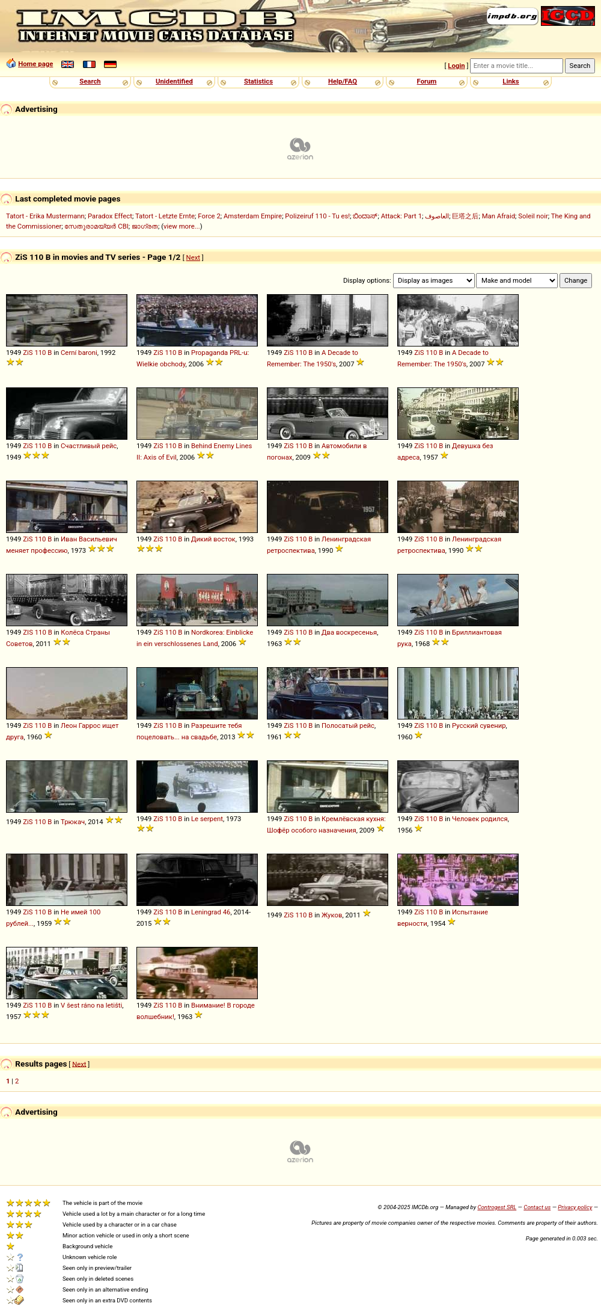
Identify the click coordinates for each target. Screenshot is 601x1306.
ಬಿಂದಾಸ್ (365, 216)
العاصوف (437, 216)
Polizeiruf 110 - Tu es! (317, 216)
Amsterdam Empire (253, 216)
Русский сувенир (479, 725)
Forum (427, 81)
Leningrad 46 (210, 912)
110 (40, 352)
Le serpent (207, 819)
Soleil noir (533, 216)
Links (510, 81)
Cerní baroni (79, 352)
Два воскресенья (349, 632)
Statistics (258, 81)
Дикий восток (213, 539)
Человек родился (480, 819)
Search (89, 81)
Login (456, 65)
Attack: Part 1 (401, 216)
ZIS (28, 632)
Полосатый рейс (348, 725)
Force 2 (209, 216)
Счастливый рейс (89, 446)
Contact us (537, 1207)
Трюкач (73, 822)
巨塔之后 (465, 216)
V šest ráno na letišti (91, 1005)
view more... (181, 226)
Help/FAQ (342, 81)
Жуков (332, 915)
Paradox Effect (110, 216)
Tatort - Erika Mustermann (45, 216)
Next (193, 257)
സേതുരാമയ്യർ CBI (96, 226)
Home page (35, 64)
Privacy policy (575, 1207)
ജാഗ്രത (145, 226)
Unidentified (174, 81)
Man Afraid (498, 216)
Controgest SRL (496, 1207)
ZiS (27, 352)
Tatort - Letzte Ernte (165, 216)
